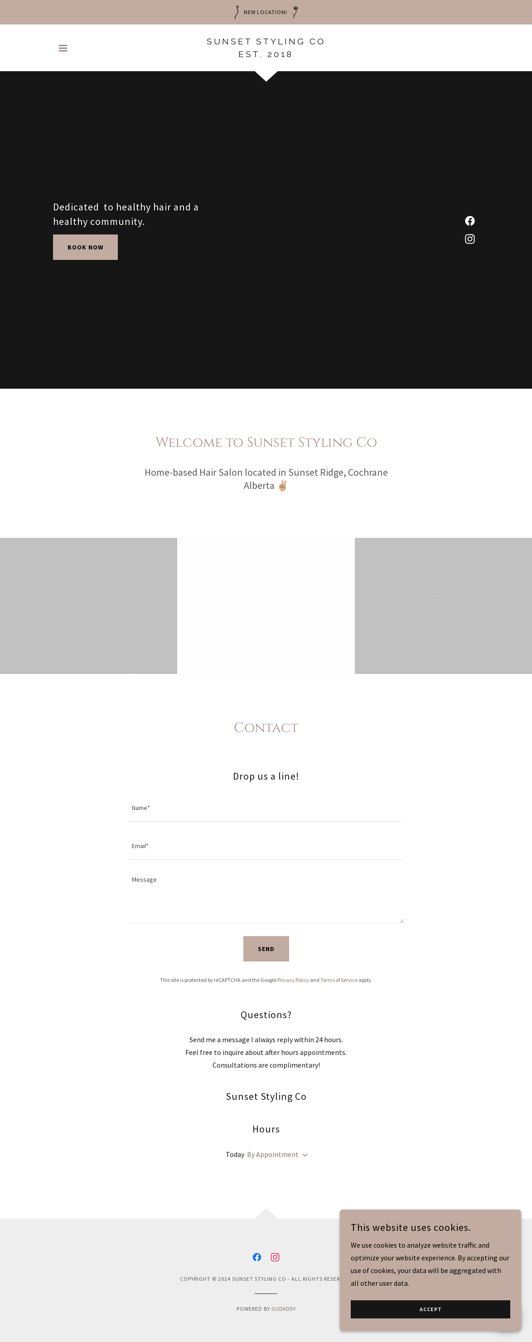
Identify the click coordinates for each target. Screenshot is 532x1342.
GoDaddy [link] (283, 1308)
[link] (266, 54)
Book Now (85, 247)
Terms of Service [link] (339, 979)
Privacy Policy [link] (293, 979)
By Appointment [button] (273, 1154)
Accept (431, 1309)
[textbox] (266, 808)
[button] (63, 48)
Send (266, 949)
